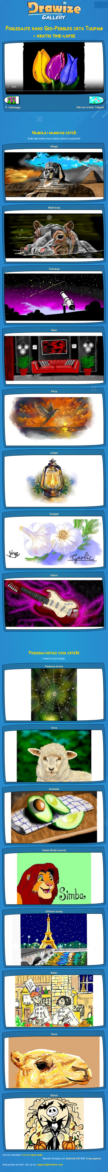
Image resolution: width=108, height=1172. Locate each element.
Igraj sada (36, 1154)
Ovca (54, 727)
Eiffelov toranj (54, 911)
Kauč (54, 330)
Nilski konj (54, 207)
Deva (54, 1034)
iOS (78, 1158)
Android (70, 1158)
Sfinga (54, 146)
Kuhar (54, 972)
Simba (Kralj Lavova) (54, 850)
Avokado (54, 789)
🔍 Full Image (12, 107)
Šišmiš (54, 1095)
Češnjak (54, 514)
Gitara (54, 575)
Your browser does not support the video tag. (54, 68)
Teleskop (54, 269)
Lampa (54, 452)
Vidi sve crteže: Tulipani (90, 107)
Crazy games (93, 1158)
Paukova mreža (54, 666)
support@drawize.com (50, 1164)
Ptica (54, 391)
